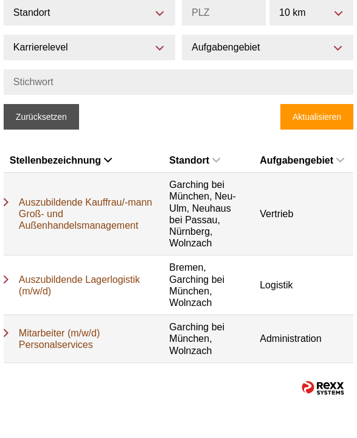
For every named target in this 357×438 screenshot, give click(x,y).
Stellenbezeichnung (61, 160)
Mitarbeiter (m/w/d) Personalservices (59, 339)
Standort (194, 160)
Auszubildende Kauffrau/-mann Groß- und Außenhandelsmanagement (85, 214)
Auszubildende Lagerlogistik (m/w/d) (79, 285)
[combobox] (311, 13)
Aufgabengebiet (302, 160)
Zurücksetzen (41, 117)
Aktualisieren (317, 117)
